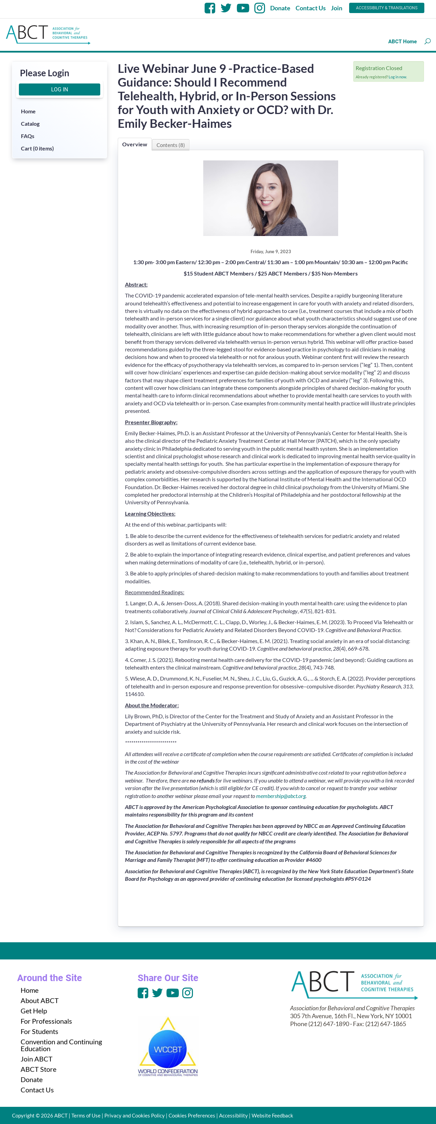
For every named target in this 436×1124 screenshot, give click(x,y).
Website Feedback (272, 1115)
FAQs (27, 136)
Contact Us (311, 8)
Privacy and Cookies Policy (134, 1115)
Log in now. (398, 77)
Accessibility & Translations (386, 7)
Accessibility (233, 1115)
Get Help (34, 1011)
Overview (134, 144)
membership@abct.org (281, 796)
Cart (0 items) (37, 148)
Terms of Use (86, 1115)
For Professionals (46, 1021)
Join (336, 8)
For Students (39, 1031)
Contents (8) (171, 145)
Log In (59, 89)
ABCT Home (402, 41)
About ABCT (40, 1000)
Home (28, 111)
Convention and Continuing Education (61, 1045)
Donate (280, 8)
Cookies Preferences (192, 1115)
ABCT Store (38, 1069)
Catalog (30, 123)
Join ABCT (37, 1059)
